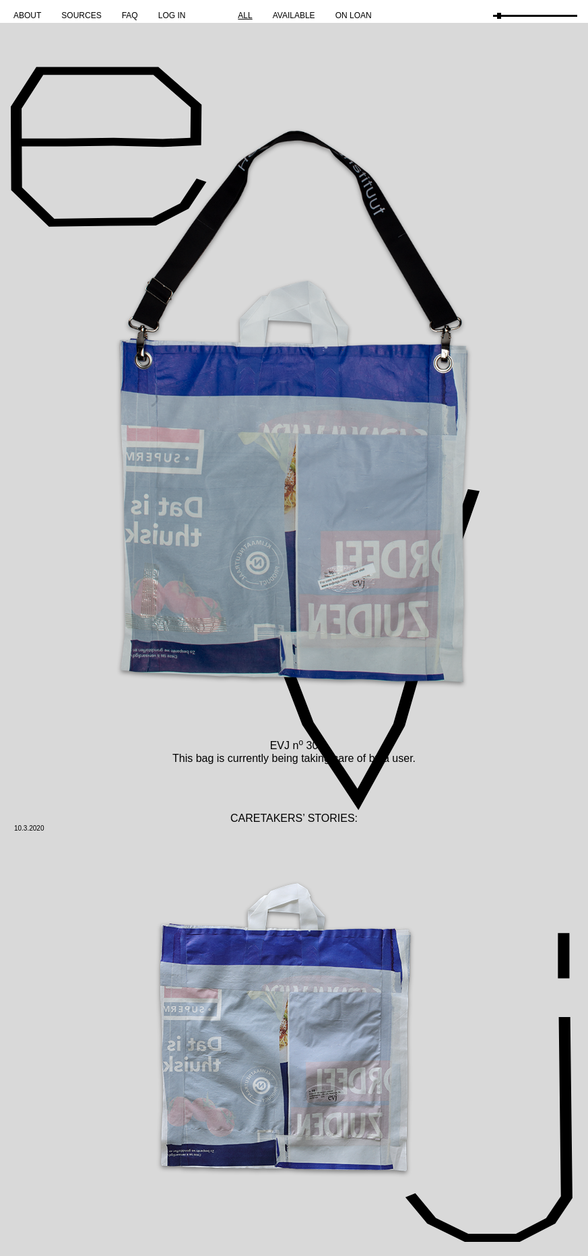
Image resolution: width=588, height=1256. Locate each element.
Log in (172, 15)
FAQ (130, 15)
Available (294, 15)
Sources (81, 15)
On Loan (353, 15)
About (27, 15)
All (245, 15)
